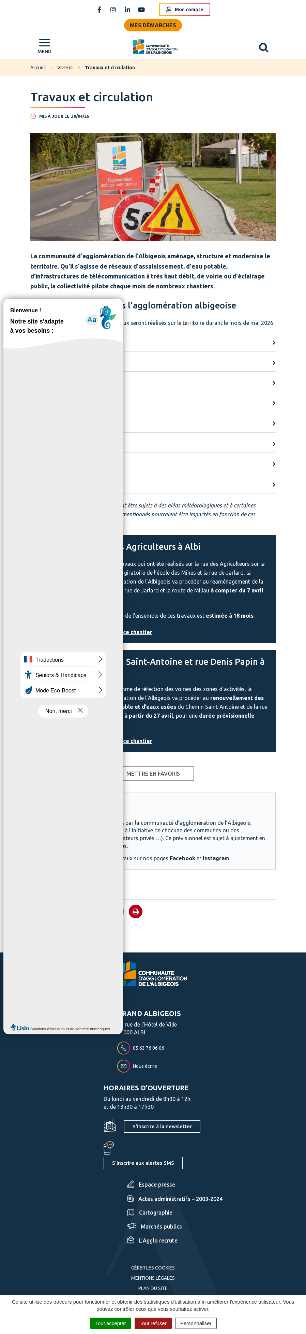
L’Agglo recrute (152, 1240)
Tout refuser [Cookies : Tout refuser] (153, 1323)
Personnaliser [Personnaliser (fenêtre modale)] (196, 1323)
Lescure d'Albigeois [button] (54, 404)
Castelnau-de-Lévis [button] (53, 383)
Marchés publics (154, 1226)
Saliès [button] (37, 464)
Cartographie (149, 1212)
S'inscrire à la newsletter (162, 1126)
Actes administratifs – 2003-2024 (175, 1199)
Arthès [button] (38, 363)
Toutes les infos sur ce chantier (110, 632)
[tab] (153, 343)
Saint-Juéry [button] (44, 444)
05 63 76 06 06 (140, 1048)
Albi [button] (35, 343)
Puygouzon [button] (44, 424)
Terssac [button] (40, 485)
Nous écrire (137, 1066)
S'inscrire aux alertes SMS (143, 1163)
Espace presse (151, 1184)
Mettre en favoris (153, 774)
